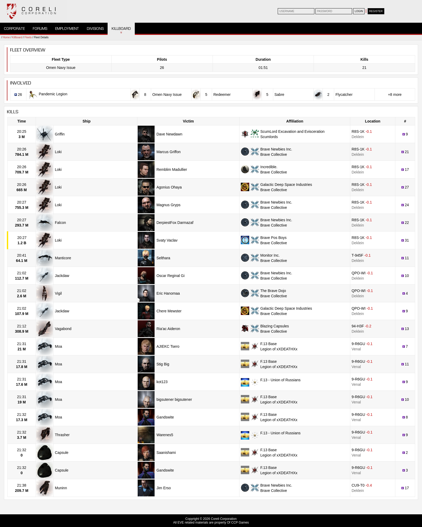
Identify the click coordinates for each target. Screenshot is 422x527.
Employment (67, 28)
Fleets (28, 37)
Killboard (121, 28)
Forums (40, 28)
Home (6, 37)
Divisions (95, 28)
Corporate (14, 28)
